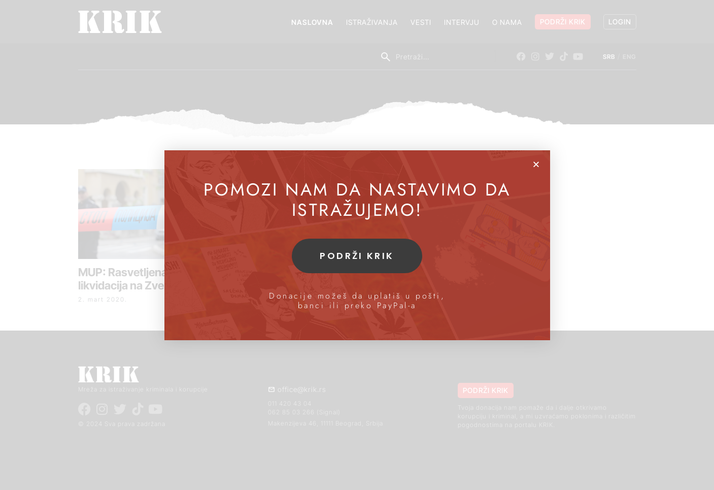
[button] (536, 164)
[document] (357, 245)
